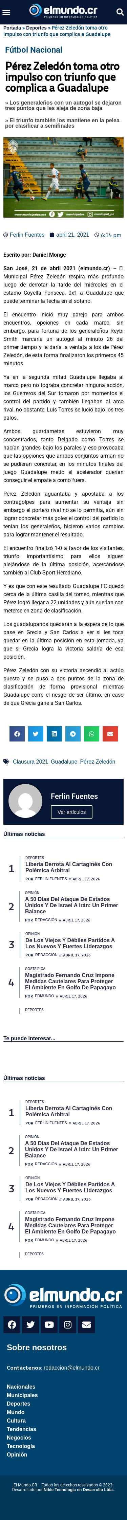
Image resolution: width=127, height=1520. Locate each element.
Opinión (17, 1455)
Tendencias (21, 1429)
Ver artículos (72, 812)
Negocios (19, 1438)
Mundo (15, 1412)
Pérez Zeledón (97, 762)
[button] (6, 12)
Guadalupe (64, 762)
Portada (12, 28)
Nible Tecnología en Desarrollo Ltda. (79, 1489)
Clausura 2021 (30, 762)
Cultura (16, 1421)
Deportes (36, 28)
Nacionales (21, 1387)
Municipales (22, 1395)
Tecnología (21, 1446)
